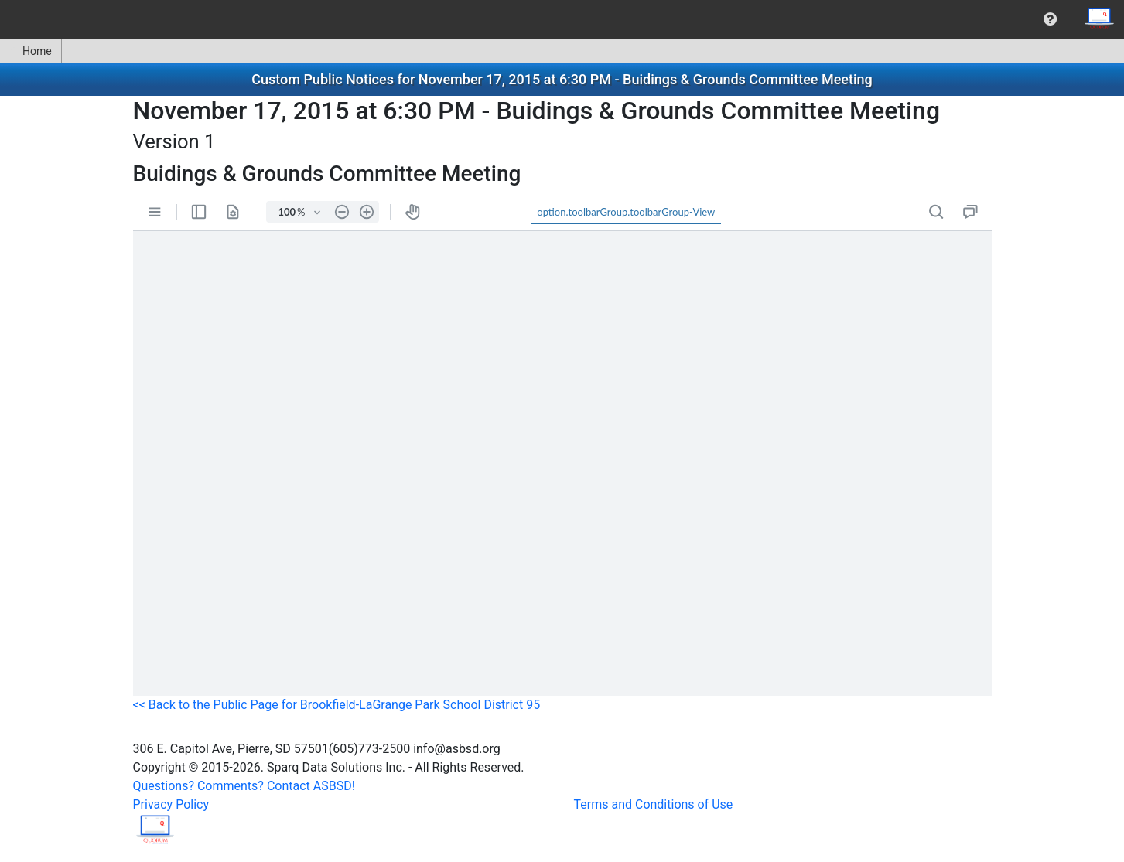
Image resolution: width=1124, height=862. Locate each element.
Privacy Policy (171, 804)
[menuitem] (1050, 19)
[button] (1050, 19)
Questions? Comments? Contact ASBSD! (244, 786)
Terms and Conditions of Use (653, 804)
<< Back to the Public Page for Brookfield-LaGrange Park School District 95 (337, 704)
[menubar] (562, 19)
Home (30, 51)
